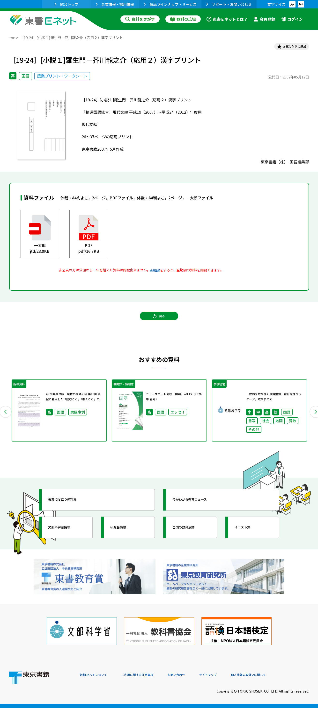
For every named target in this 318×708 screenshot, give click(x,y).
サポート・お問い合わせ (229, 4)
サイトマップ (236, 675)
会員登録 (264, 19)
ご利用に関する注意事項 (152, 675)
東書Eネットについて (98, 675)
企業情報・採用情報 (115, 4)
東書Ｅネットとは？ (227, 19)
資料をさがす (140, 19)
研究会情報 (124, 541)
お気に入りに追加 (288, 48)
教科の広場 (183, 19)
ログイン (292, 19)
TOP (13, 37)
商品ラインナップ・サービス (170, 4)
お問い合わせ (199, 675)
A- (292, 4)
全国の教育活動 (191, 541)
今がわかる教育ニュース (199, 513)
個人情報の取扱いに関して (286, 675)
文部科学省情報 (67, 541)
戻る (159, 324)
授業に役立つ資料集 (71, 513)
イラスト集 (249, 541)
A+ (300, 4)
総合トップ (66, 4)
